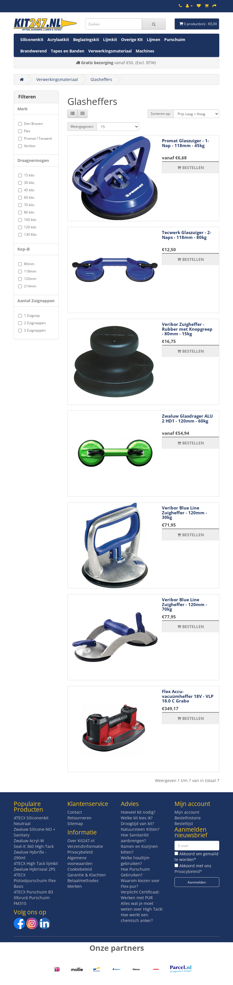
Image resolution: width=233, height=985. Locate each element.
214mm (27, 286)
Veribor (27, 145)
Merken (74, 886)
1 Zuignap (29, 315)
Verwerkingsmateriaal (110, 51)
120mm (27, 278)
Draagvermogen (33, 160)
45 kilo (26, 190)
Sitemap (75, 823)
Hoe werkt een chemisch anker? (137, 917)
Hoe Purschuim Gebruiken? (135, 872)
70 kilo (26, 204)
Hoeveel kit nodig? (138, 812)
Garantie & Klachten (86, 875)
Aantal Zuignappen (36, 300)
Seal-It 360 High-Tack (34, 846)
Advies (130, 804)
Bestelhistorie (187, 818)
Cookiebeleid (79, 869)
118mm (27, 271)
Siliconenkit (31, 39)
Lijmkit (110, 39)
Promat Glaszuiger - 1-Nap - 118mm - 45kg (185, 143)
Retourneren (79, 818)
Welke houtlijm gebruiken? (135, 860)
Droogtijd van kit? (137, 823)
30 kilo (26, 182)
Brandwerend (33, 51)
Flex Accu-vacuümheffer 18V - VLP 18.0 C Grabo (187, 696)
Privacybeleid (80, 852)
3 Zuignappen (32, 330)
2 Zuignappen (32, 322)
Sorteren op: (160, 113)
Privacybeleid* (188, 871)
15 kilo (26, 175)
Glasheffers (101, 79)
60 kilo (26, 197)
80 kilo (26, 212)
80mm (26, 263)
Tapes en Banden (67, 51)
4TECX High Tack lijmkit (36, 863)
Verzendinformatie (85, 846)
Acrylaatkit (58, 39)
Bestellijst (183, 823)
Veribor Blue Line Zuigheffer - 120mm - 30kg (184, 512)
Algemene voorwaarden (80, 860)
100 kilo (27, 219)
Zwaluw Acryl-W (29, 840)
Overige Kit (132, 39)
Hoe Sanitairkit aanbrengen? (135, 837)
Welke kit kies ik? (136, 818)
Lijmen (153, 39)
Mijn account (186, 812)
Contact (74, 812)
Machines (145, 51)
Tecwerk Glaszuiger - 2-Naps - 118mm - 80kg (186, 235)
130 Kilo (27, 234)
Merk (22, 108)
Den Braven (30, 123)
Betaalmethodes (83, 880)
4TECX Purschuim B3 (33, 892)
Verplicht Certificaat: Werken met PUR (140, 894)
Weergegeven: (82, 126)
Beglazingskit (86, 39)
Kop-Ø (23, 249)
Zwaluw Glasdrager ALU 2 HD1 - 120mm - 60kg (187, 418)
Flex (24, 131)
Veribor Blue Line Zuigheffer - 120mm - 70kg (184, 604)
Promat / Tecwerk (35, 138)
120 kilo (27, 227)
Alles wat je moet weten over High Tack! (142, 906)
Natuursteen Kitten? (140, 829)
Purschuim (174, 39)
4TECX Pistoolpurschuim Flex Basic (35, 880)
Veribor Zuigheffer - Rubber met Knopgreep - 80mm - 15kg (187, 328)
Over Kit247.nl (81, 840)
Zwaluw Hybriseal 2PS (34, 869)
